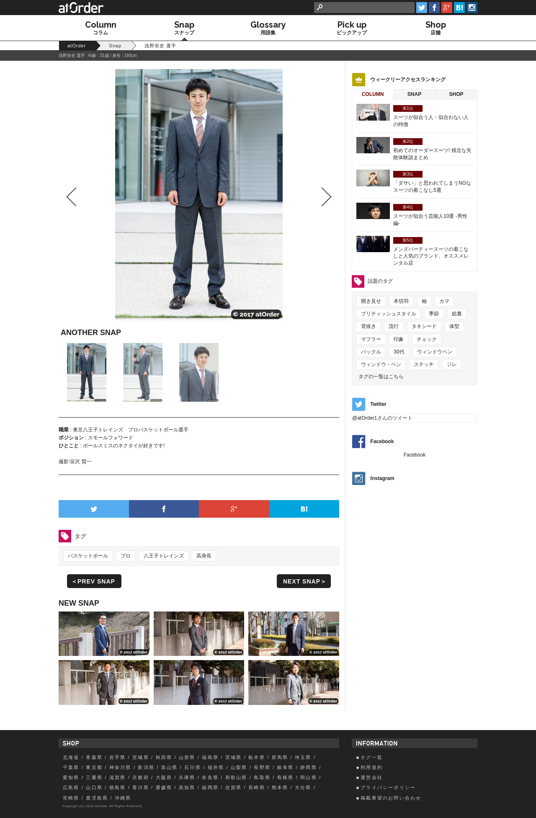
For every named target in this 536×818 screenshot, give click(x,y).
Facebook (382, 442)
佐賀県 (233, 787)
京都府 (140, 777)
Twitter (378, 404)
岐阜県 (285, 767)
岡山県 (308, 777)
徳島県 (117, 787)
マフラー (371, 339)
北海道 (71, 757)
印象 (399, 339)
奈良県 (210, 777)
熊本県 (280, 787)
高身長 (203, 556)
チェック (427, 339)
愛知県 (71, 777)
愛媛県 (164, 787)
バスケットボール (88, 556)
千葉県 (71, 767)
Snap (414, 94)
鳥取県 (262, 777)
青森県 (94, 757)
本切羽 (401, 301)
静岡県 (308, 767)
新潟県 (146, 767)
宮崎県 (71, 797)
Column (373, 94)
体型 (454, 326)
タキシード (424, 326)
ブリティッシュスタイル (388, 314)
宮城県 (140, 757)
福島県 (210, 757)
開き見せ (371, 301)
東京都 (94, 767)
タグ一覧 (372, 757)
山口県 (94, 787)
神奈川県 (120, 767)
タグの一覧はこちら (381, 376)
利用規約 (372, 767)
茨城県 (233, 757)
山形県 (187, 757)
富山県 (169, 767)
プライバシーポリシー (388, 787)
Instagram (382, 478)
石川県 (192, 767)
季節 (434, 314)
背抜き (368, 326)
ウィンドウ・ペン (381, 364)
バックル (371, 352)
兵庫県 (187, 777)
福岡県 (210, 787)
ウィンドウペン (434, 352)
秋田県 (164, 757)
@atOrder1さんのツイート (382, 418)
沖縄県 (123, 797)
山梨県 (239, 767)
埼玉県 (303, 757)
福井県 (216, 767)
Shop (456, 94)
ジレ (452, 364)
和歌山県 (236, 777)
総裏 (457, 314)
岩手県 (117, 757)
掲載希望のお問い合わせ (391, 797)
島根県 (285, 777)
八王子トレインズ (164, 556)
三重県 (94, 777)
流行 (394, 326)
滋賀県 (117, 777)
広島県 (71, 787)
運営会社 (372, 777)
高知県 (187, 787)
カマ (444, 301)
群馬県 (280, 757)
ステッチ (424, 364)
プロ (126, 556)
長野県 (262, 767)
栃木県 (256, 757)
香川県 (140, 787)
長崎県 (256, 787)
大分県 (303, 787)
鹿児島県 (97, 797)
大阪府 (164, 777)
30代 (399, 352)
